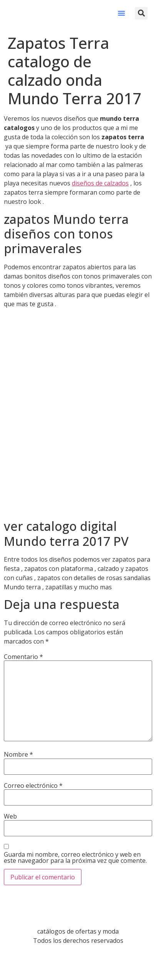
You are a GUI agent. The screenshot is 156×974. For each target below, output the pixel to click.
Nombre (18, 754)
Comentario (23, 657)
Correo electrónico (33, 785)
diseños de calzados (100, 183)
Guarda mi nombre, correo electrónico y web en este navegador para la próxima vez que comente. (75, 857)
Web (10, 816)
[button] (121, 13)
